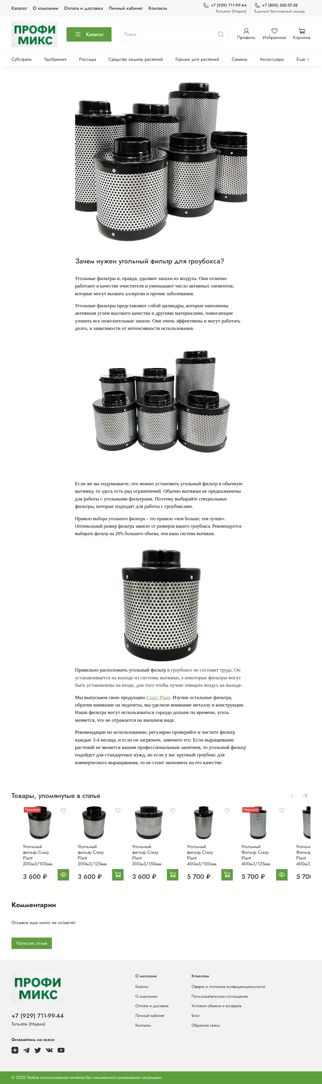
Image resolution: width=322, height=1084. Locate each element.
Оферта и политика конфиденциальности (228, 986)
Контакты (158, 8)
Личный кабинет (126, 8)
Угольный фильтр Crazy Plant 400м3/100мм (213, 859)
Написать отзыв (31, 944)
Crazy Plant (158, 697)
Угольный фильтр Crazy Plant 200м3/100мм (28, 859)
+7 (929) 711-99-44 (225, 5)
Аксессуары (272, 59)
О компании (45, 8)
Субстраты (21, 59)
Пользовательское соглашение (220, 996)
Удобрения (55, 59)
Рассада (87, 59)
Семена (239, 59)
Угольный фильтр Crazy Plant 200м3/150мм (151, 859)
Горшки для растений (197, 59)
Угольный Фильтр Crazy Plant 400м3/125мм (275, 859)
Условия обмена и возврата (216, 1006)
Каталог (19, 8)
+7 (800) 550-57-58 (276, 5)
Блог (196, 1015)
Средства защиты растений (135, 59)
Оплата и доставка (83, 8)
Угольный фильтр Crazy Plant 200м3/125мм (90, 859)
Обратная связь (206, 1025)
